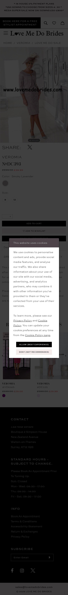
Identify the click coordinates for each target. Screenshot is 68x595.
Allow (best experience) (34, 344)
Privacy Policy (22, 320)
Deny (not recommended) (34, 352)
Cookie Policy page (37, 335)
